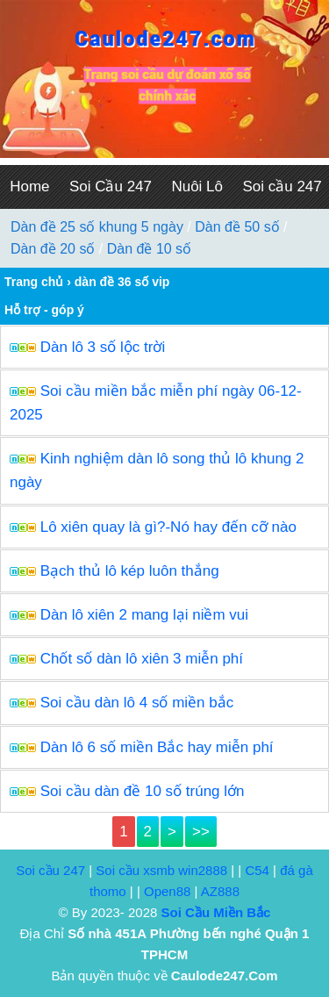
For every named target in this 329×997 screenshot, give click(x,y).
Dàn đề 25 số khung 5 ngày (97, 226)
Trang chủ (33, 282)
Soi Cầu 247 (110, 186)
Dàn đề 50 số (237, 226)
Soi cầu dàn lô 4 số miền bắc (136, 702)
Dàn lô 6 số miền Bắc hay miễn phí (157, 747)
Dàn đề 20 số (53, 248)
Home (29, 186)
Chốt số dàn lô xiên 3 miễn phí (141, 658)
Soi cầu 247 (50, 870)
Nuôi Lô (197, 186)
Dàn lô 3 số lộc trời (102, 347)
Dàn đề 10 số (149, 248)
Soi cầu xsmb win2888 (161, 870)
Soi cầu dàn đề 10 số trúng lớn (142, 791)
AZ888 (220, 891)
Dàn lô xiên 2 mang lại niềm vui (144, 614)
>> (201, 831)
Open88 (167, 891)
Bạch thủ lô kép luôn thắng (129, 571)
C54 (257, 870)
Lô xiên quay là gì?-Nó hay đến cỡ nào (168, 527)
